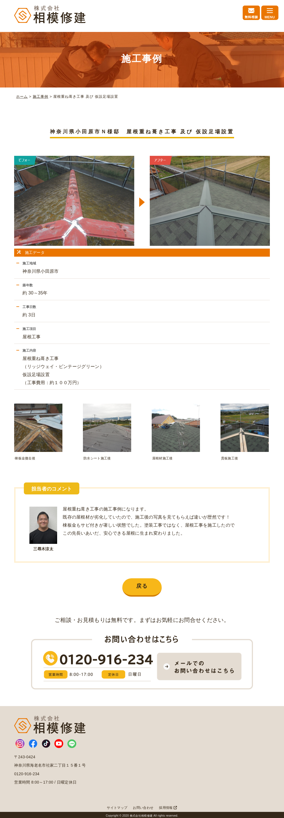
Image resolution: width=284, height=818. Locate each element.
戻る (142, 584)
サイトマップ (117, 806)
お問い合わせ (143, 806)
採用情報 (168, 806)
